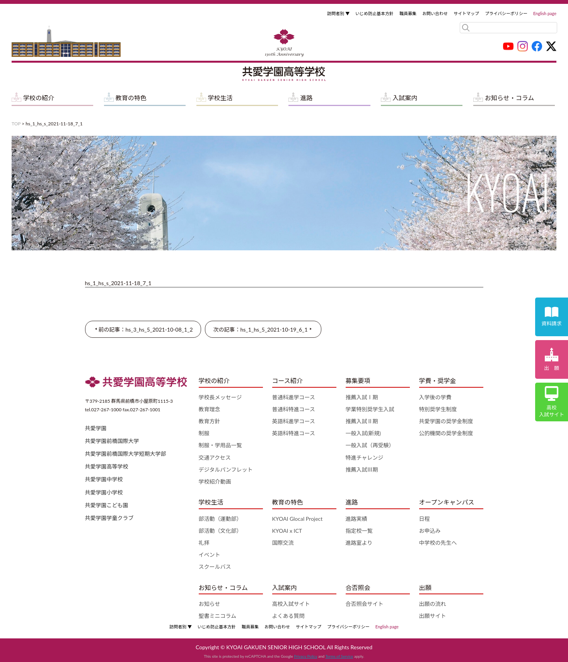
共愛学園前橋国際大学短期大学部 (125, 453)
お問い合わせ (435, 13)
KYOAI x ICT (287, 530)
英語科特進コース (293, 433)
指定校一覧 (359, 530)
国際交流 (283, 542)
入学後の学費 (435, 397)
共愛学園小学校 (104, 492)
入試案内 (404, 97)
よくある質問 (288, 615)
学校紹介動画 (215, 481)
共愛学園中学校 (104, 479)
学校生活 (220, 97)
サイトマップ (466, 13)
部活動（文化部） (220, 530)
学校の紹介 (38, 97)
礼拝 (204, 542)
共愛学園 (96, 428)
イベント (209, 554)
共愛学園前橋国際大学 (112, 441)
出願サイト (432, 615)
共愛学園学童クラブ (109, 518)
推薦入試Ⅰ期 (362, 397)
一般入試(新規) (363, 433)
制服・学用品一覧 (220, 445)
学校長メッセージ (220, 397)
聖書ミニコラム (218, 615)
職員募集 (407, 13)
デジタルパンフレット (226, 469)
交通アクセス (215, 457)
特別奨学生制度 (438, 409)
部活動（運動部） (220, 518)
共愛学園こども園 (106, 505)
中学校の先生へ (438, 542)
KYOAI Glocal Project (297, 518)
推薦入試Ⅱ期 (362, 421)
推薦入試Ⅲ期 (362, 469)
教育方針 (209, 421)
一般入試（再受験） (370, 445)
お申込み (430, 530)
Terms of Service (339, 656)
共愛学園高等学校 (106, 466)
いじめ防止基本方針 (374, 13)
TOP (16, 124)
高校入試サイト (291, 603)
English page (544, 13)
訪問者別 (338, 13)
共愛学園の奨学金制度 (446, 421)
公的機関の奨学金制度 (446, 433)
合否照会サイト (365, 603)
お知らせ (209, 603)
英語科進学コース (293, 421)
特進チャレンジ (365, 457)
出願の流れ (432, 603)
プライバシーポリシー (506, 13)
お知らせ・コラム (509, 97)
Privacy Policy (305, 656)
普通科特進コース (293, 409)
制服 (204, 433)
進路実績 (356, 518)
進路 (306, 97)
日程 (424, 518)
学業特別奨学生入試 (370, 409)
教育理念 (209, 409)
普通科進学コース (293, 397)
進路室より (359, 542)
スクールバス (215, 566)
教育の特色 (131, 97)
